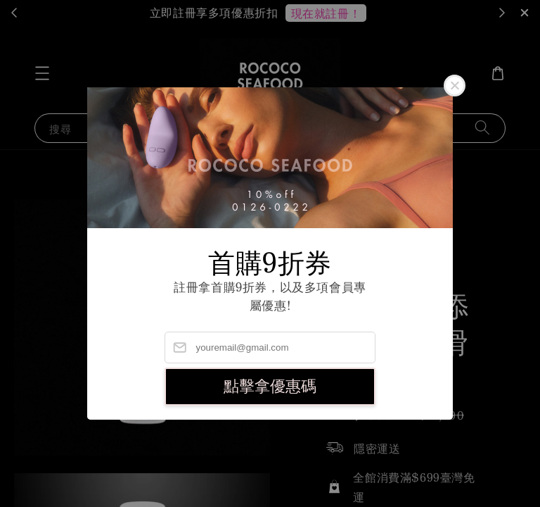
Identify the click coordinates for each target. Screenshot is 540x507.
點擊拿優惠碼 (270, 386)
